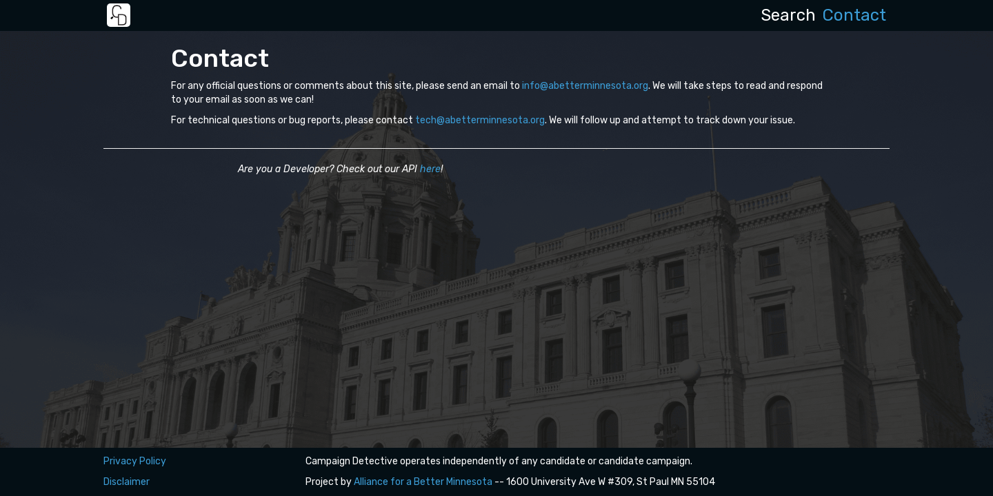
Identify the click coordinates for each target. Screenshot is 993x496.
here (430, 169)
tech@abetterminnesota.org (480, 120)
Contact (854, 15)
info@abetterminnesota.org (585, 86)
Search (788, 15)
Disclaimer (126, 482)
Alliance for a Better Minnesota (423, 482)
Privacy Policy (134, 461)
